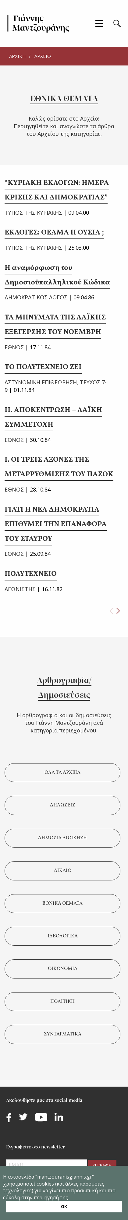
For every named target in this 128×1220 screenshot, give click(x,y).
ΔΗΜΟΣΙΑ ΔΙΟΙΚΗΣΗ (62, 838)
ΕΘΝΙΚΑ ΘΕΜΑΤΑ (62, 903)
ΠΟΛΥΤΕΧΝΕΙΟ (31, 574)
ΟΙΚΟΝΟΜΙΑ (62, 968)
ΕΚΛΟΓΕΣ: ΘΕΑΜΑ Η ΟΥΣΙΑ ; (54, 232)
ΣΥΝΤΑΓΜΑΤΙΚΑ (62, 1034)
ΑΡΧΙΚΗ (17, 56)
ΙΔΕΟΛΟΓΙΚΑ (63, 936)
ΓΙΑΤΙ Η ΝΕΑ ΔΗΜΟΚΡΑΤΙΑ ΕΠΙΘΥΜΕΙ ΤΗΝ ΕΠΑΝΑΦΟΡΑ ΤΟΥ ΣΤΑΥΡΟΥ (56, 524)
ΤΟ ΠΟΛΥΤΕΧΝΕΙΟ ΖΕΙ (43, 367)
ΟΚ (64, 1206)
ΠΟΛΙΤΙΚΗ (62, 1001)
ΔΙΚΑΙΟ (62, 870)
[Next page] (118, 611)
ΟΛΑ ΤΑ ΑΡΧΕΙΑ (62, 772)
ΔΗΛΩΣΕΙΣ (62, 805)
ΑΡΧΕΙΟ (42, 56)
